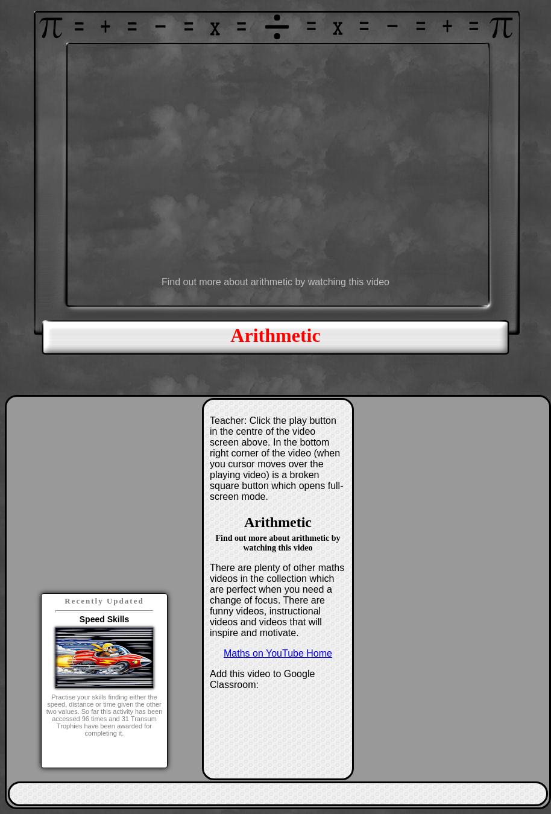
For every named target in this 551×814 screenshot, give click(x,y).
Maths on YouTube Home (278, 653)
